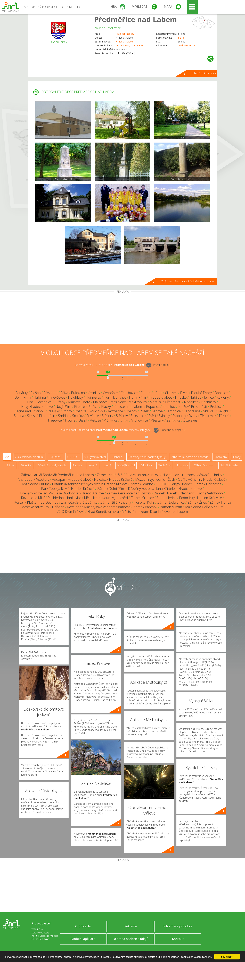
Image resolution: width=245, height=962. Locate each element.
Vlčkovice (111, 420)
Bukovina (78, 392)
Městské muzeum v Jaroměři (106, 497)
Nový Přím (63, 406)
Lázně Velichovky (210, 493)
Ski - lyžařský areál (95, 457)
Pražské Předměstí (192, 406)
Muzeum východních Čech (155, 479)
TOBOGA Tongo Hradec (174, 484)
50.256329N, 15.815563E (129, 45)
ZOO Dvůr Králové (71, 511)
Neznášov (208, 402)
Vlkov (124, 420)
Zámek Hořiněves (207, 484)
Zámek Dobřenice (171, 502)
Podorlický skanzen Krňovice (200, 497)
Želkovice (174, 420)
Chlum (146, 392)
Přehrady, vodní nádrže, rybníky (146, 457)
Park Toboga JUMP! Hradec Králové (67, 488)
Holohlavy (75, 397)
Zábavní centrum (204, 465)
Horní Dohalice (115, 397)
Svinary (164, 415)
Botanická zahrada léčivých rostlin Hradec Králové (89, 484)
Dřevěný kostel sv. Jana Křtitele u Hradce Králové (165, 488)
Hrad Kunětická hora (103, 511)
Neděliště (191, 402)
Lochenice (44, 402)
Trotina (70, 420)
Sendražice (192, 411)
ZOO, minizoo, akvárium (29, 457)
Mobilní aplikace (83, 939)
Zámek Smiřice (141, 484)
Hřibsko (181, 397)
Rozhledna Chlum (35, 484)
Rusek (144, 411)
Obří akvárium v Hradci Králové (201, 479)
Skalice (208, 411)
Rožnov (131, 411)
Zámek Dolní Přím (111, 488)
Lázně (107, 465)
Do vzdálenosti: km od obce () (105, 430)
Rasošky (54, 411)
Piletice (79, 406)
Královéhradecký (125, 33)
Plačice (93, 406)
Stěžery (107, 415)
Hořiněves (93, 397)
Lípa (30, 402)
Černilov (94, 392)
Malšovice (100, 402)
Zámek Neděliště (110, 475)
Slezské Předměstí (41, 415)
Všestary (157, 420)
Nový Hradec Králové (37, 406)
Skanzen (117, 457)
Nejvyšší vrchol (126, 465)
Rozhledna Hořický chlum (204, 507)
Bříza (64, 392)
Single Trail (164, 465)
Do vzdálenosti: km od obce (109, 365)
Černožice (110, 392)
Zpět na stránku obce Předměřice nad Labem (188, 281)
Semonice (173, 411)
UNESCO (72, 457)
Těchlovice (208, 415)
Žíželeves (190, 420)
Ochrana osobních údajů (130, 939)
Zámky (10, 465)
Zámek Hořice (220, 502)
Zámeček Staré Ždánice (79, 502)
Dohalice (221, 392)
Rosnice (80, 411)
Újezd (82, 420)
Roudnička (97, 411)
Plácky (106, 406)
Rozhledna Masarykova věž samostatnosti (98, 507)
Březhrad (51, 392)
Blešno (35, 392)
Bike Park (146, 465)
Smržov (78, 415)
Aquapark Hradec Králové (71, 479)
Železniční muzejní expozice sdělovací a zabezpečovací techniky (174, 475)
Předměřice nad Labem (135, 19)
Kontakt (178, 939)
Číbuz (158, 392)
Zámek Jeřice (166, 497)
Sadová (157, 411)
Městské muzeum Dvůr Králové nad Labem (155, 511)
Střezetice (138, 415)
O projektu (83, 926)
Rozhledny (220, 457)
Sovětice (92, 415)
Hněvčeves (57, 397)
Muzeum (182, 465)
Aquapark (55, 457)
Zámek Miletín (171, 507)
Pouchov (168, 406)
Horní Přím (137, 397)
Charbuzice (129, 392)
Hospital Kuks (144, 502)
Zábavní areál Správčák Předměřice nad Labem (57, 475)
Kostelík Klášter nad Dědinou (36, 502)
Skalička (222, 411)
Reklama (130, 926)
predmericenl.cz (186, 45)
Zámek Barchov (145, 507)
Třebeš (224, 415)
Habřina (40, 397)
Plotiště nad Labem (128, 406)
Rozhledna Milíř (33, 497)
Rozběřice (115, 411)
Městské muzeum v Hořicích (42, 507)
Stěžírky (122, 415)
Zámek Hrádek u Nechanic (174, 493)
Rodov (67, 411)
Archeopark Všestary (33, 479)
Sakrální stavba (229, 465)
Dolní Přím (22, 397)
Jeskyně (92, 465)
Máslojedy (118, 402)
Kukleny (223, 397)
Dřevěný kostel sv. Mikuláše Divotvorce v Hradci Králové (62, 493)
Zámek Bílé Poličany (115, 502)
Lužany (60, 402)
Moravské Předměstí (165, 402)
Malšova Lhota (79, 402)
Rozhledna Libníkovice (64, 497)
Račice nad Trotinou (29, 411)
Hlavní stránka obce (204, 73)
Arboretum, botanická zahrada (190, 457)
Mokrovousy (138, 402)
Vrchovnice (139, 420)
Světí (152, 415)
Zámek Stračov (142, 497)
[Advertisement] (122, 318)
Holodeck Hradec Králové (113, 479)
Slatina (19, 415)
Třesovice (55, 420)
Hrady (236, 457)
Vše (7, 457)
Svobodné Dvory (185, 415)
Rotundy (77, 465)
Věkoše (95, 420)
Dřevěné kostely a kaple (52, 465)
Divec (184, 392)
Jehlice (209, 397)
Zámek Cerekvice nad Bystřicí (129, 493)
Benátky (21, 392)
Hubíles (195, 397)
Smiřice (63, 415)
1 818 (181, 37)
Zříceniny (26, 465)
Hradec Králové (124, 41)
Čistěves (171, 392)
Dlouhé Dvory (201, 392)
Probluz (216, 406)
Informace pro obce (177, 926)
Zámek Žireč (197, 502)
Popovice (153, 406)
